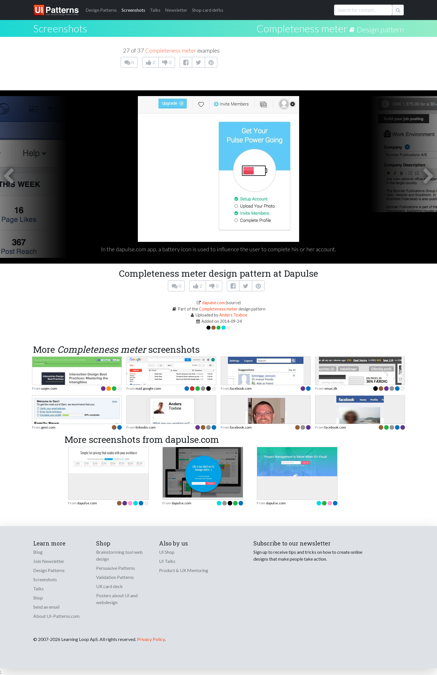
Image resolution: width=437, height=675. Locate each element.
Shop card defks (207, 10)
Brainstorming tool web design (119, 555)
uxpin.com (49, 388)
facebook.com (241, 388)
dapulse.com (213, 302)
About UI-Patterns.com (56, 616)
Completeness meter (302, 28)
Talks (155, 10)
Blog (38, 552)
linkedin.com (146, 427)
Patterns (101, 10)
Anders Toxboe (233, 314)
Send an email (46, 607)
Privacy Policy (151, 639)
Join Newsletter (48, 561)
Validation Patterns (115, 577)
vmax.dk (330, 388)
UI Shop (166, 552)
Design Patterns (49, 570)
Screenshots (133, 10)
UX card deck (109, 586)
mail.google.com (148, 388)
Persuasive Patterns (115, 568)
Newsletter (176, 10)
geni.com (48, 427)
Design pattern (380, 29)
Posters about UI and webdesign (117, 599)
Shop (38, 597)
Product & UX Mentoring (183, 570)
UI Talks (167, 561)
